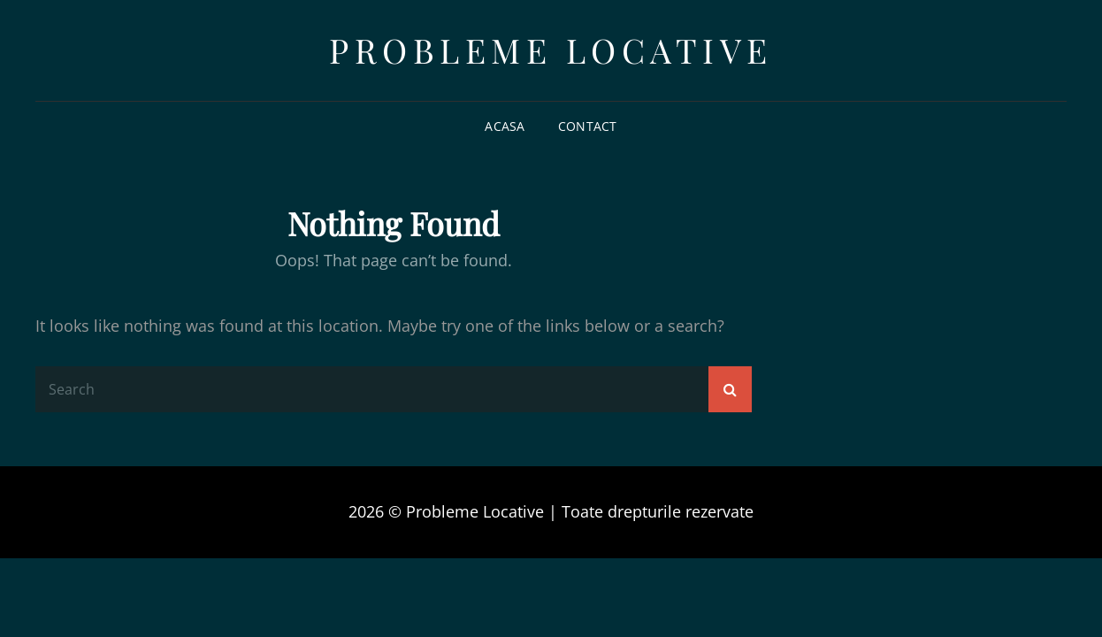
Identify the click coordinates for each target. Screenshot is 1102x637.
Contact (587, 126)
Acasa (504, 126)
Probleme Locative (551, 50)
